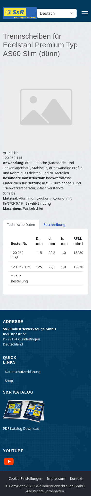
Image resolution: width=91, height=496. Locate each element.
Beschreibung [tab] (54, 224)
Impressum (56, 478)
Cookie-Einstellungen (25, 478)
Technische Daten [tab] (21, 224)
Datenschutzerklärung (22, 371)
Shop (9, 380)
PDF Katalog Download (21, 428)
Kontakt (76, 478)
